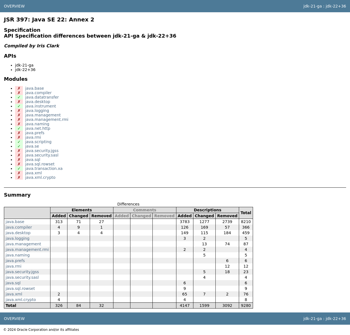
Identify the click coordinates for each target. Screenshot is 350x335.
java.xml (33, 173)
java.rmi (33, 137)
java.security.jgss (42, 150)
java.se (32, 146)
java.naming (37, 124)
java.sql (32, 159)
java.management (43, 115)
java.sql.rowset (39, 164)
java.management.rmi (46, 119)
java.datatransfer (42, 97)
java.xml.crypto (40, 177)
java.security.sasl (41, 155)
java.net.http (37, 128)
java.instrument (40, 106)
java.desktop (37, 101)
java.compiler (38, 93)
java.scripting (38, 142)
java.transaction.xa (43, 168)
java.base (34, 88)
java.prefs (34, 133)
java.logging (37, 110)
